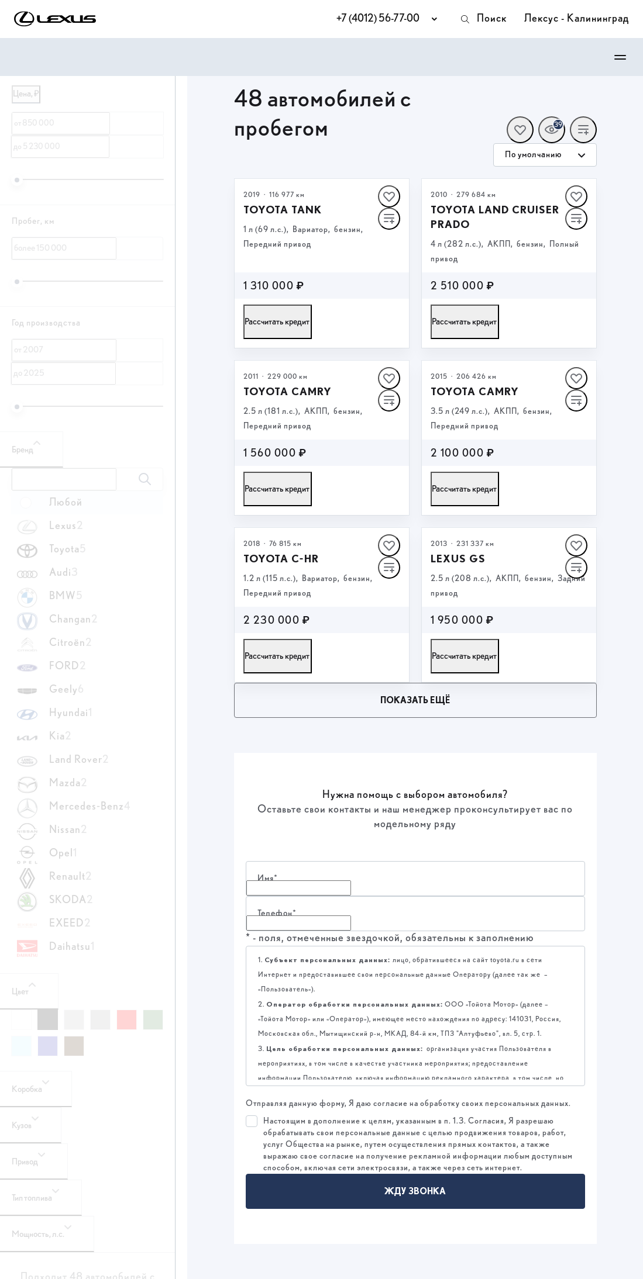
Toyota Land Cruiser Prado (495, 216)
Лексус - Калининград (576, 18)
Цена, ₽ (26, 93)
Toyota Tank (282, 209)
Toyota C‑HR (281, 558)
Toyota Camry (287, 391)
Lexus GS (458, 558)
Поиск (483, 19)
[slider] (17, 180)
